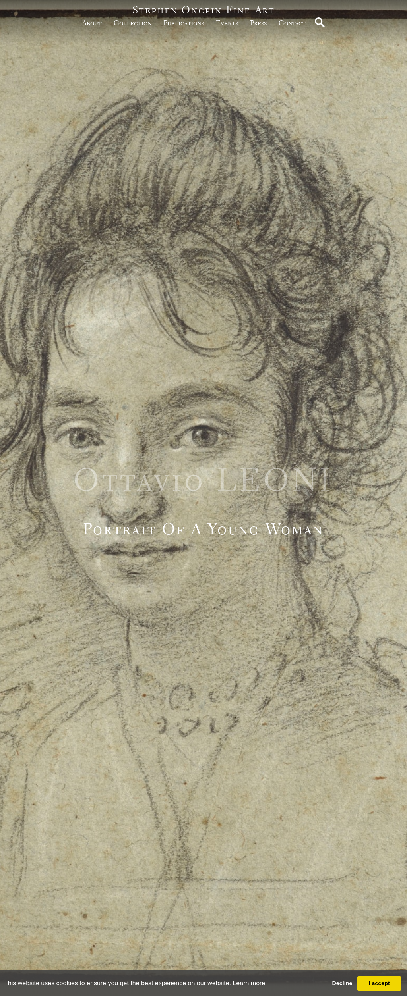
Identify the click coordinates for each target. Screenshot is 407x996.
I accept (379, 983)
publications (183, 22)
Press (258, 22)
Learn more (249, 983)
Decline (342, 983)
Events (227, 22)
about (92, 22)
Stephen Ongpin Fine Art (203, 9)
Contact (292, 22)
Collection (132, 22)
